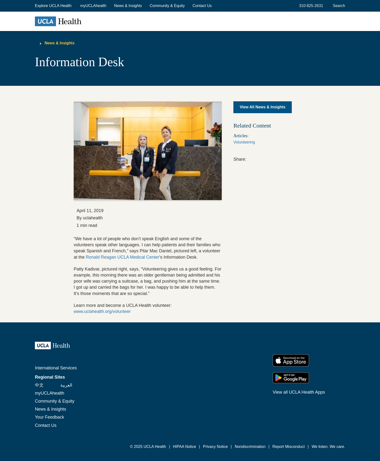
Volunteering (244, 142)
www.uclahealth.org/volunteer (102, 311)
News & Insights (128, 6)
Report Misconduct (288, 447)
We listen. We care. (328, 447)
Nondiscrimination (250, 447)
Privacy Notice (215, 447)
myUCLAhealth (93, 6)
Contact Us (202, 6)
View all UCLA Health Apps (299, 392)
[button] (53, 5)
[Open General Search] (338, 5)
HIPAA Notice (184, 447)
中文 (39, 385)
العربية (66, 385)
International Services (56, 368)
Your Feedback (49, 417)
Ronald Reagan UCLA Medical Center (122, 257)
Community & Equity (167, 6)
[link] (249, 158)
